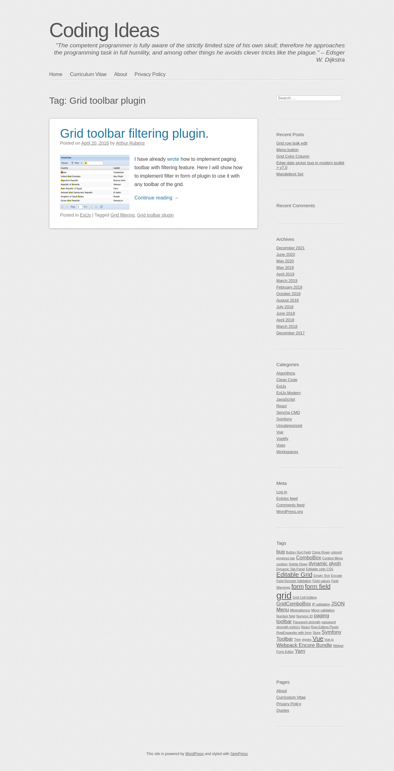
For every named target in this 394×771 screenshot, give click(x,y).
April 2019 (285, 274)
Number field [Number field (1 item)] (285, 616)
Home (56, 74)
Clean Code (287, 379)
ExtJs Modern (288, 392)
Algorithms (285, 373)
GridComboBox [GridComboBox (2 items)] (293, 603)
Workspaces (287, 451)
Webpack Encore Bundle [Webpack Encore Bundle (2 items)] (304, 645)
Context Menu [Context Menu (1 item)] (332, 558)
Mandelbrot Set (289, 174)
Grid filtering (122, 215)
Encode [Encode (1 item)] (336, 575)
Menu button (287, 149)
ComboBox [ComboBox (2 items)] (308, 557)
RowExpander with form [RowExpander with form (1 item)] (294, 633)
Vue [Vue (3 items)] (317, 638)
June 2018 (285, 313)
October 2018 (288, 293)
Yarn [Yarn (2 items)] (300, 651)
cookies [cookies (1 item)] (282, 564)
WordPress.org (289, 511)
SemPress (239, 754)
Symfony (284, 419)
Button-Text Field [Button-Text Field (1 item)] (298, 552)
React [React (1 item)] (305, 627)
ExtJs (85, 215)
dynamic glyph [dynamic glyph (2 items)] (325, 563)
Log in (281, 492)
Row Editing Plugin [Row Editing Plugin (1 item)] (325, 627)
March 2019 (287, 280)
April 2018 (285, 320)
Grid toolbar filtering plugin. (134, 133)
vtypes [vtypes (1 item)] (307, 639)
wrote (173, 159)
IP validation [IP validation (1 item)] (321, 604)
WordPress (194, 754)
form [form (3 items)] (297, 586)
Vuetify (282, 438)
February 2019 (289, 287)
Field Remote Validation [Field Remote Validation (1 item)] (293, 581)
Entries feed (287, 498)
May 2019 (285, 267)
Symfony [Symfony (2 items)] (331, 632)
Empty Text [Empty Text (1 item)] (321, 575)
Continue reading (156, 197)
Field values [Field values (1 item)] (321, 581)
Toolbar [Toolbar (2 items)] (284, 639)
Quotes (282, 710)
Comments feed (290, 505)
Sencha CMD (288, 412)
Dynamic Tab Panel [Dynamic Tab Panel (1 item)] (290, 569)
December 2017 (290, 333)
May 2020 (285, 261)
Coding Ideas (104, 30)
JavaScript (285, 399)
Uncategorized (289, 425)
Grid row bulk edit (291, 143)
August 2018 (287, 300)
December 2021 (290, 248)
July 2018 (284, 306)
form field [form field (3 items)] (318, 586)
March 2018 (287, 326)
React (281, 406)
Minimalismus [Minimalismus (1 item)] (300, 610)
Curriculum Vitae (88, 74)
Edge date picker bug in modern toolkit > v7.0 (310, 165)
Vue (279, 432)
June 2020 (285, 254)
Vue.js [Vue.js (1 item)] (329, 639)
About (120, 74)
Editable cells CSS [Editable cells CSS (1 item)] (319, 569)
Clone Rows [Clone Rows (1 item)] (321, 552)
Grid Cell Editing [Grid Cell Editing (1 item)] (305, 597)
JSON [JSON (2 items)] (338, 603)
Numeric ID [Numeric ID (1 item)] (304, 616)
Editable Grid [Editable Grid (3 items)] (294, 574)
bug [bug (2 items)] (280, 551)
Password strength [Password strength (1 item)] (306, 622)
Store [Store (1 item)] (317, 633)
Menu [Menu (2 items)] (282, 609)
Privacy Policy (150, 74)
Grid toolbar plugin (155, 215)
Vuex (280, 445)
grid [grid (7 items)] (284, 595)
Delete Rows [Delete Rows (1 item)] (298, 564)
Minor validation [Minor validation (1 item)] (323, 610)
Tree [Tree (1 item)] (297, 639)
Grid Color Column (292, 156)
